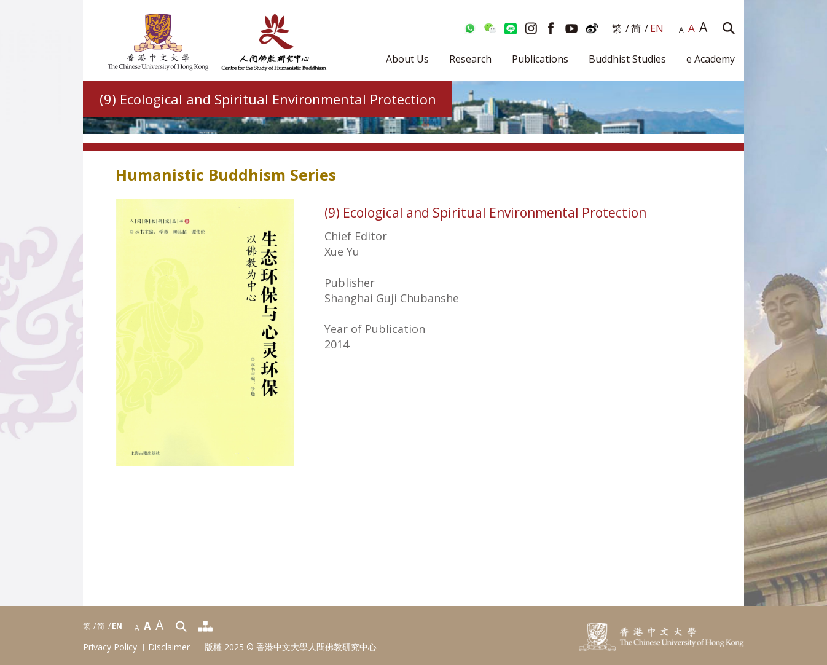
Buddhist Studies (627, 59)
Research (470, 59)
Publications (540, 59)
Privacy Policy (110, 647)
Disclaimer (169, 647)
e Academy (710, 59)
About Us (407, 59)
